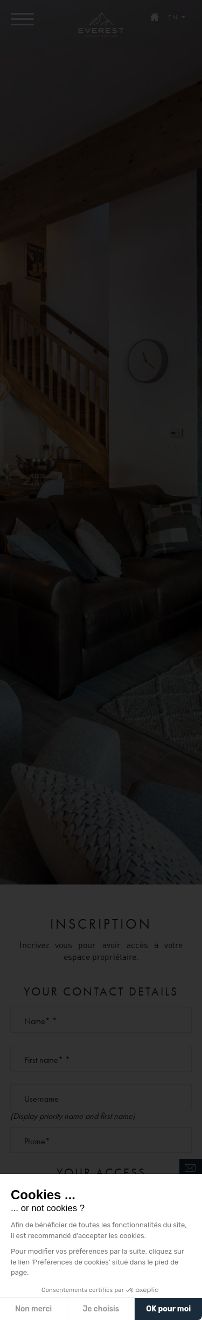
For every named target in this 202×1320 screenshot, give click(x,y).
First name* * (47, 1060)
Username (41, 1098)
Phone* (37, 1141)
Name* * (40, 1021)
